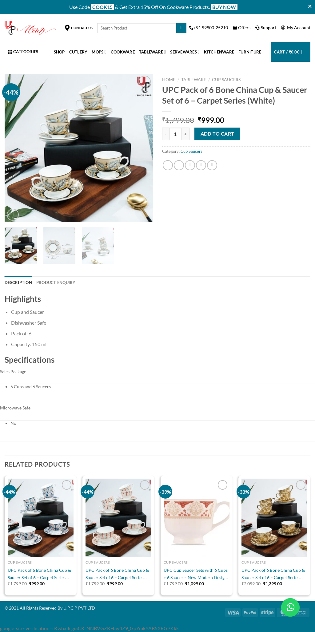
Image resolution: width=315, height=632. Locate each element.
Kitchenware (219, 51)
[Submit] (181, 28)
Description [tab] (18, 282)
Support (266, 27)
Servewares (185, 52)
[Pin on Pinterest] (201, 165)
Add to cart (217, 133)
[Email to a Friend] (190, 165)
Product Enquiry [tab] (56, 282)
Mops (99, 52)
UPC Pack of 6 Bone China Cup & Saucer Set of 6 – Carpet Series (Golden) (273, 574)
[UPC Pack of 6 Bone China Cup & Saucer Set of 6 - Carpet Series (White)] (41, 518)
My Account (295, 27)
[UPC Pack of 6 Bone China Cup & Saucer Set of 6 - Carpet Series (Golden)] (274, 518)
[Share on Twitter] (179, 165)
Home (168, 79)
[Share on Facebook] (168, 165)
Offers (242, 27)
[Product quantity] (175, 134)
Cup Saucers (226, 79)
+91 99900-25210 (209, 27)
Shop (59, 51)
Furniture (249, 51)
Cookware (123, 51)
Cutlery (78, 51)
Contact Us (79, 28)
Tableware (152, 52)
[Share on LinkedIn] (212, 165)
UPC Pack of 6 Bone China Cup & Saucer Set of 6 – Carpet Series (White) (39, 574)
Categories (23, 51)
